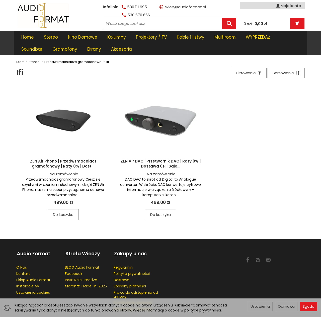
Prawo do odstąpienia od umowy (136, 281)
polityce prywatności (202, 310)
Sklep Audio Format (33, 266)
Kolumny (116, 37)
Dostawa (121, 266)
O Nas (21, 254)
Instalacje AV (27, 273)
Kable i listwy (190, 37)
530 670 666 (136, 15)
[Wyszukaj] (229, 23)
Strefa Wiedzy (82, 241)
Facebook (73, 260)
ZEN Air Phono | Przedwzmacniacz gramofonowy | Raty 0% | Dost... (63, 152)
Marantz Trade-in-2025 (86, 273)
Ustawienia (260, 306)
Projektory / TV (151, 37)
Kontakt (23, 260)
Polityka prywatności (132, 260)
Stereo (51, 37)
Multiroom (225, 37)
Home (27, 37)
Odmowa (286, 306)
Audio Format (33, 241)
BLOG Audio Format (82, 254)
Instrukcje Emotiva (81, 266)
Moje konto (288, 5)
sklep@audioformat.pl (182, 7)
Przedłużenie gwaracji (133, 289)
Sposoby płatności (130, 273)
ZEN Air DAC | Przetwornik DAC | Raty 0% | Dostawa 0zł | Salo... (161, 152)
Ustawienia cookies (33, 279)
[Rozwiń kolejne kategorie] (248, 37)
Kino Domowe (82, 37)
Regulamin (123, 254)
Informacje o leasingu (133, 295)
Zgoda (308, 306)
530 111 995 (134, 7)
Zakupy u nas (130, 241)
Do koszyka (63, 202)
